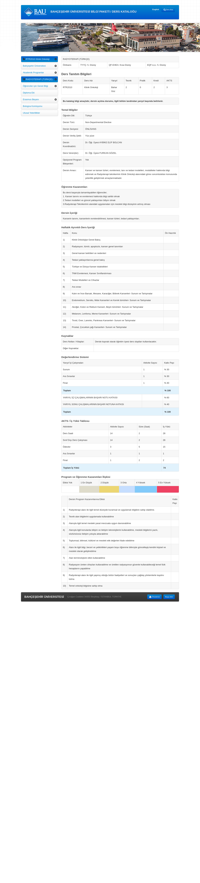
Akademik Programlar (33, 72)
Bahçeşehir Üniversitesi (34, 66)
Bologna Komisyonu (32, 106)
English (155, 9)
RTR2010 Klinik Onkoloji (36, 59)
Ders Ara (168, 10)
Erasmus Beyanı (31, 99)
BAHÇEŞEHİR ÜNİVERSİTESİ (44, 596)
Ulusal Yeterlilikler (31, 113)
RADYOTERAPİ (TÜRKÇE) (38, 79)
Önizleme (154, 597)
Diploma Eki (28, 92)
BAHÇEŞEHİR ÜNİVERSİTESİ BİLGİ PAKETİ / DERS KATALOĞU (80, 12)
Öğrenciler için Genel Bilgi (35, 86)
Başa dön (169, 597)
